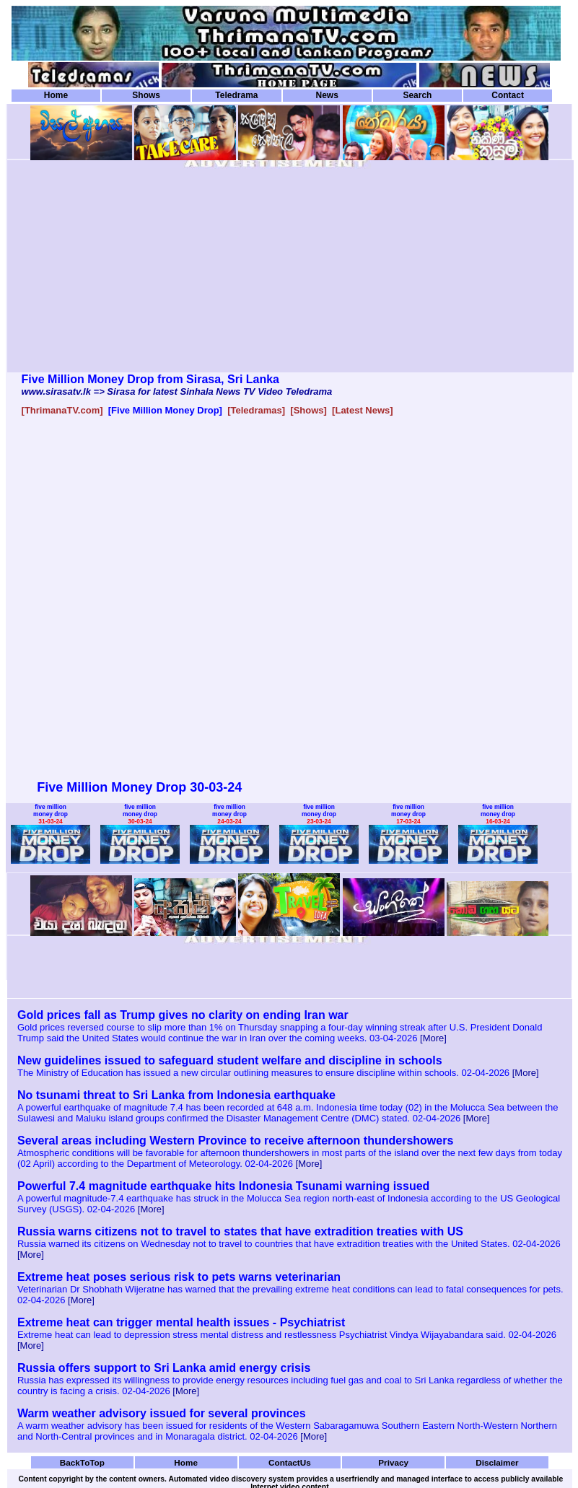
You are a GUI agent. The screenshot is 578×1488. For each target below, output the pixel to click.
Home (56, 95)
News (326, 95)
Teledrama (236, 95)
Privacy (393, 1462)
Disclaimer (497, 1462)
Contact (507, 95)
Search (417, 95)
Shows (146, 95)
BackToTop (82, 1462)
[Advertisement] (176, 271)
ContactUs (289, 1462)
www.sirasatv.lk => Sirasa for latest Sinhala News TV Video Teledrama (177, 391)
